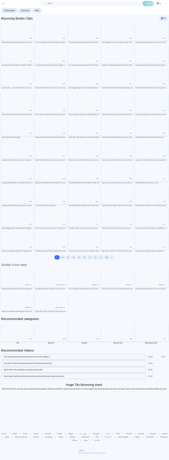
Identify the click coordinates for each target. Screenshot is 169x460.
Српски (74, 440)
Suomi (25, 433)
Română (129, 433)
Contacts (81, 450)
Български (48, 437)
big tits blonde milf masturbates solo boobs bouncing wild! (23, 370)
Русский (153, 433)
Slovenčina (164, 437)
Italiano (36, 433)
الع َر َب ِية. (83, 433)
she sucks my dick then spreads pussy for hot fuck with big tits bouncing (28, 363)
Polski (118, 433)
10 (106, 257)
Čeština (59, 433)
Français (72, 437)
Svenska (141, 433)
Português (96, 433)
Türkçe (61, 437)
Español (164, 433)
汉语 (97, 437)
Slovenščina (150, 437)
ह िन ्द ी (108, 437)
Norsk (86, 440)
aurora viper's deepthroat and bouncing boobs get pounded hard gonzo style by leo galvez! (34, 376)
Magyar (70, 433)
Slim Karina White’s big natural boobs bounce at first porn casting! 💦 (27, 357)
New (37, 11)
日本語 (14, 433)
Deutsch (36, 437)
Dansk (7, 437)
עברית (108, 433)
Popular (25, 11)
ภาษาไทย (97, 440)
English (137, 437)
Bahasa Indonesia (21, 437)
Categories (9, 11)
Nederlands (85, 437)
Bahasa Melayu (123, 437)
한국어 (4, 433)
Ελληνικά (48, 433)
